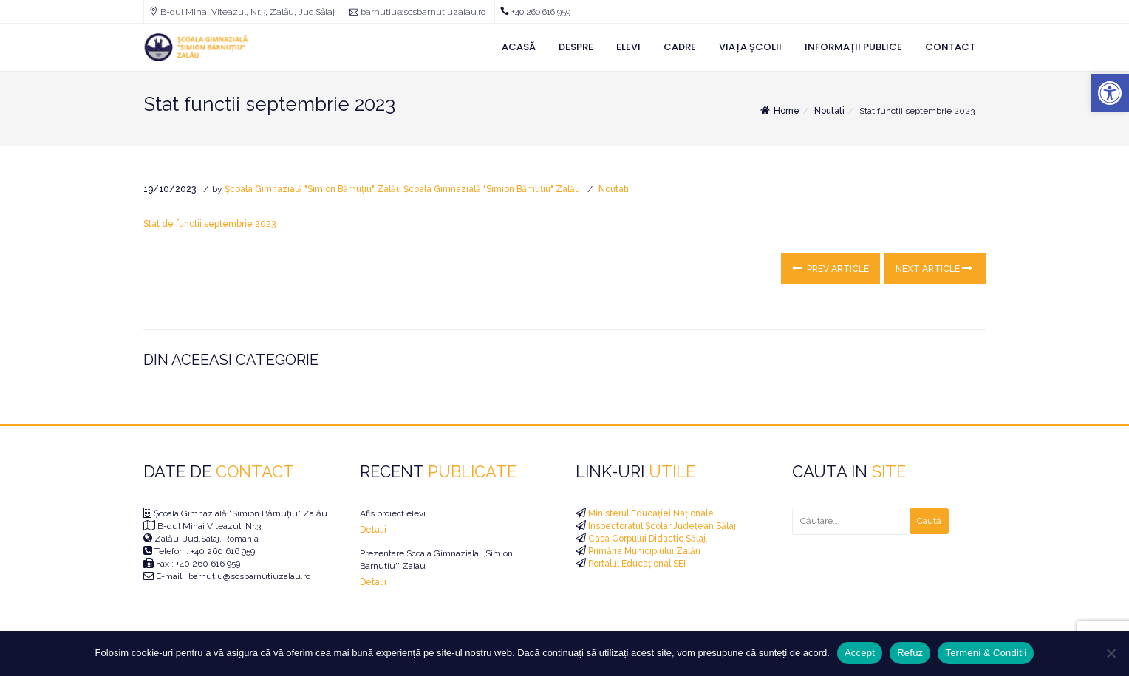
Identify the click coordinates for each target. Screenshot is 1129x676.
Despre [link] (576, 47)
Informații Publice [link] (853, 47)
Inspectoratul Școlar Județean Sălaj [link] (661, 526)
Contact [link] (950, 47)
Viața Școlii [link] (750, 47)
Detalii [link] (373, 530)
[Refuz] (1110, 653)
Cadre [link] (680, 47)
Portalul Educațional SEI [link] (636, 564)
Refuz (910, 652)
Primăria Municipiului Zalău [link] (643, 551)
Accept (860, 652)
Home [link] (778, 111)
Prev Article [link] (830, 268)
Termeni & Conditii (985, 652)
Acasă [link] (519, 47)
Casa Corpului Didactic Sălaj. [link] (647, 538)
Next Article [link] (934, 268)
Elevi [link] (628, 47)
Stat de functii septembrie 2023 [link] (209, 224)
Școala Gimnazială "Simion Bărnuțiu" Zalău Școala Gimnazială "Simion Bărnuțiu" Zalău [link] (402, 189)
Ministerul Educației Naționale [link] (650, 513)
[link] (1110, 93)
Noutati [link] (829, 111)
